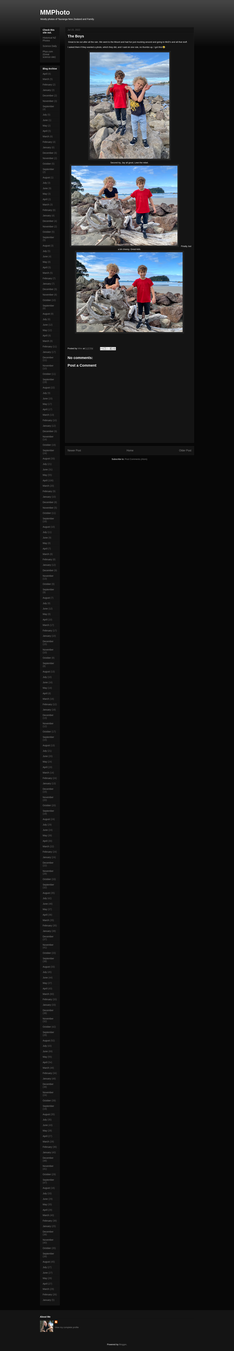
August (46, 177)
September (48, 106)
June (45, 120)
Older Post (185, 450)
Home (130, 450)
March (46, 79)
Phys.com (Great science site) (49, 54)
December (48, 95)
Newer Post (74, 450)
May (45, 125)
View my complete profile (67, 1327)
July (45, 114)
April (45, 73)
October (47, 163)
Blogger (122, 1344)
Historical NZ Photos (49, 39)
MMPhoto (55, 12)
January (47, 90)
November (48, 101)
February (47, 84)
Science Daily (50, 46)
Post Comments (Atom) (136, 459)
